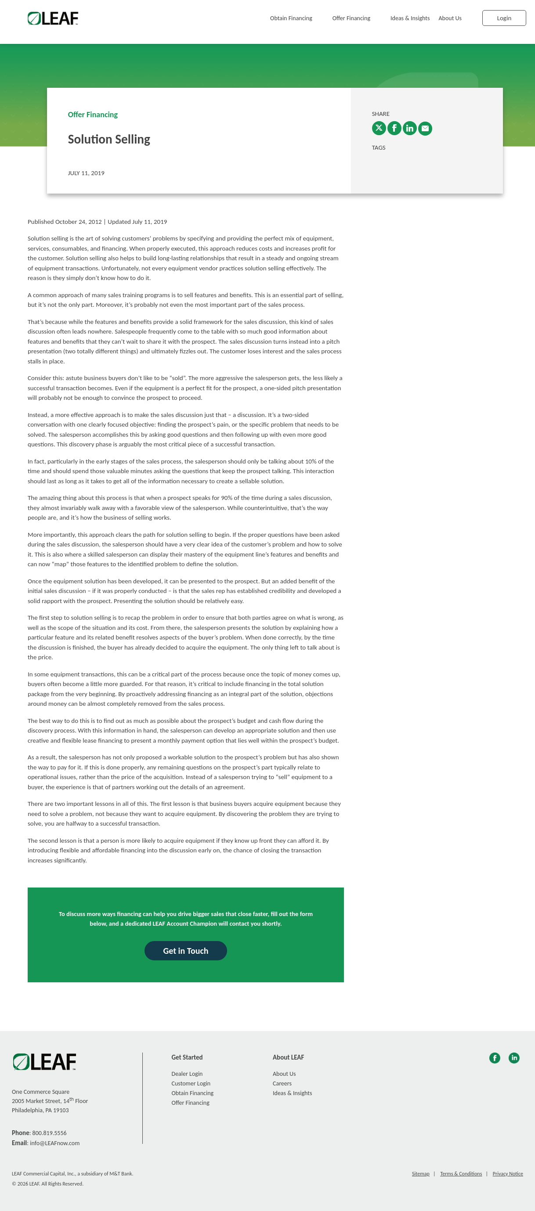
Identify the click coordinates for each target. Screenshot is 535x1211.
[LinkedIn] (410, 128)
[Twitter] (379, 128)
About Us (450, 18)
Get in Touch (185, 950)
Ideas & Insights (410, 18)
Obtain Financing (291, 18)
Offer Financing (351, 18)
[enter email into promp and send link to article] (425, 129)
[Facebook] (394, 128)
